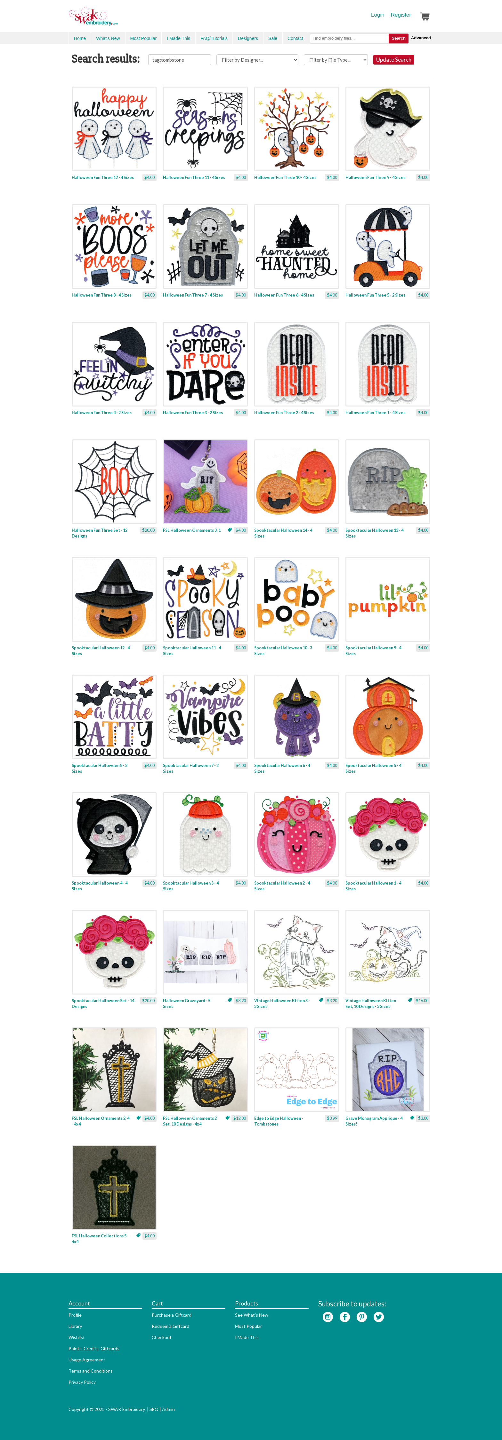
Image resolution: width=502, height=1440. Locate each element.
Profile (75, 1315)
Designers (248, 38)
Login (378, 15)
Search (398, 38)
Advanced (421, 37)
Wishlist (77, 1337)
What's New (108, 38)
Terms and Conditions (91, 1371)
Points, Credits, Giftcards (94, 1348)
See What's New (251, 1315)
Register (401, 15)
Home (80, 38)
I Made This (178, 38)
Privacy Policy (82, 1382)
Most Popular (143, 38)
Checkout (162, 1337)
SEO (154, 1409)
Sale (272, 38)
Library (75, 1326)
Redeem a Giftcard (170, 1326)
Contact (295, 38)
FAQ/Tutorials (214, 38)
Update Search (393, 59)
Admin (168, 1409)
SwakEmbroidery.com (117, 19)
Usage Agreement (87, 1359)
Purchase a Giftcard (171, 1315)
